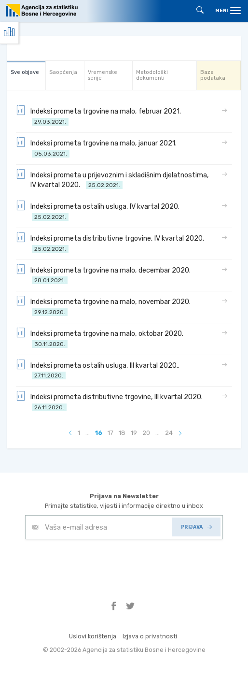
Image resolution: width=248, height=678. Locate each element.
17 (110, 432)
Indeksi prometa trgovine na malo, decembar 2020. (104, 275)
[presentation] (98, 563)
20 (146, 432)
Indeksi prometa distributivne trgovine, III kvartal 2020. (111, 401)
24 (169, 432)
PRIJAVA (196, 527)
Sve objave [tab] (25, 72)
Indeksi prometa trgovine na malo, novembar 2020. (104, 306)
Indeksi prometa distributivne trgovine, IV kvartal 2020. (111, 243)
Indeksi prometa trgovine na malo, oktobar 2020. (101, 338)
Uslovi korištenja (92, 636)
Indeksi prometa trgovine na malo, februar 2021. (100, 116)
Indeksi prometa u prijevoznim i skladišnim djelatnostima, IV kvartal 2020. (112, 179)
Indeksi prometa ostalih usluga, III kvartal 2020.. (99, 370)
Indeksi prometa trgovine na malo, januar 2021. (97, 148)
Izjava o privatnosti (150, 636)
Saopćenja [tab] (63, 72)
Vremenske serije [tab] (102, 75)
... (87, 432)
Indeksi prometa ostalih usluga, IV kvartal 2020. (99, 211)
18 (122, 432)
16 (98, 432)
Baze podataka (212, 75)
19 (134, 432)
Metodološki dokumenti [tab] (152, 75)
